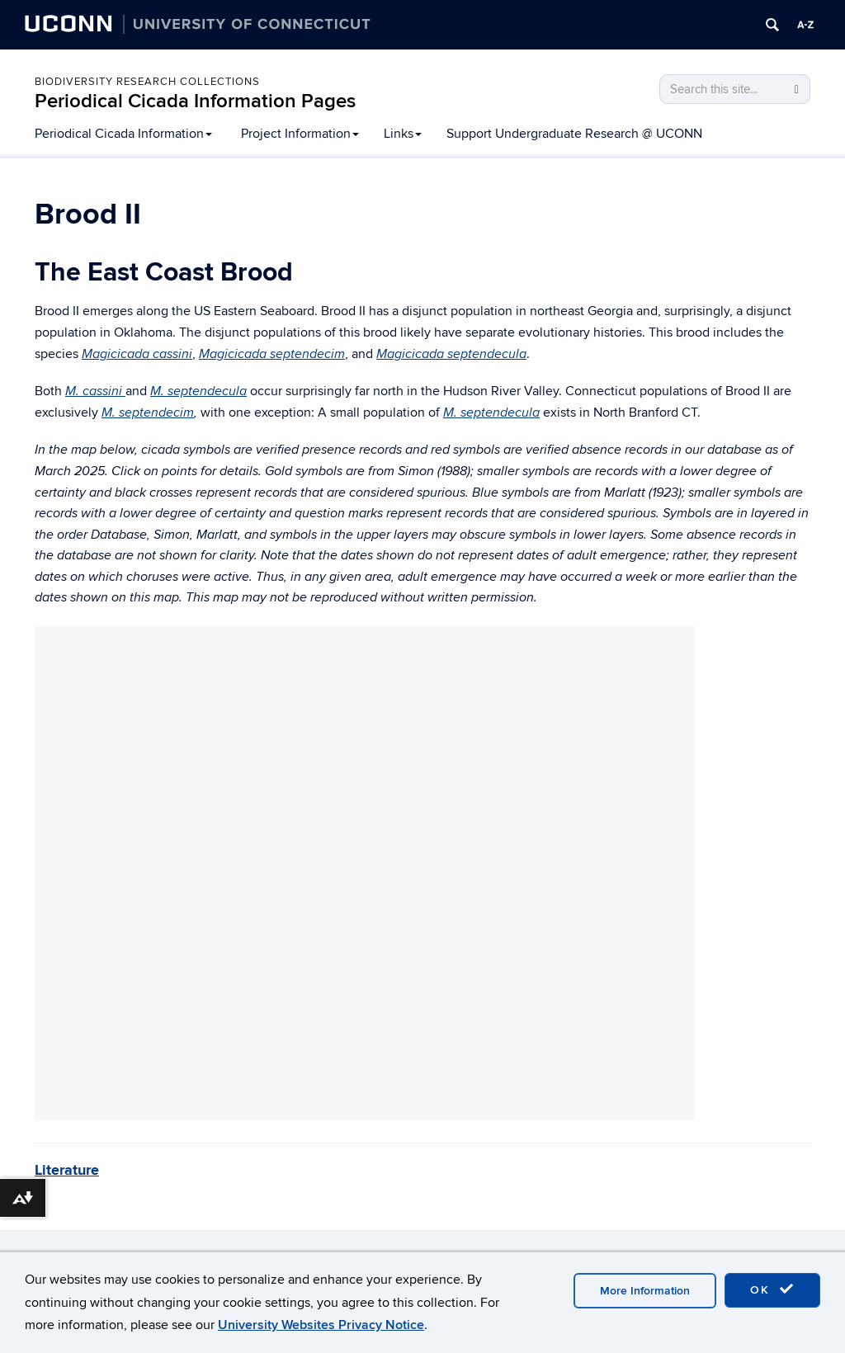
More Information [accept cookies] (645, 1291)
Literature (67, 1171)
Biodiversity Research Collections (147, 81)
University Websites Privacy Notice (321, 1325)
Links (403, 133)
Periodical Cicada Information (123, 133)
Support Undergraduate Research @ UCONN (574, 133)
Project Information (300, 133)
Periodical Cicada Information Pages (195, 101)
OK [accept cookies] (772, 1289)
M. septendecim (147, 413)
